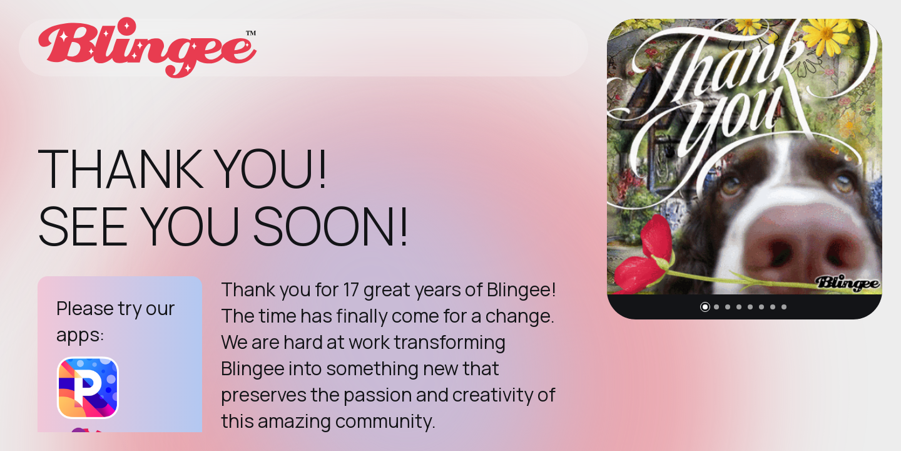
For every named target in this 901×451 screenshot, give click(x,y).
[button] (705, 306)
